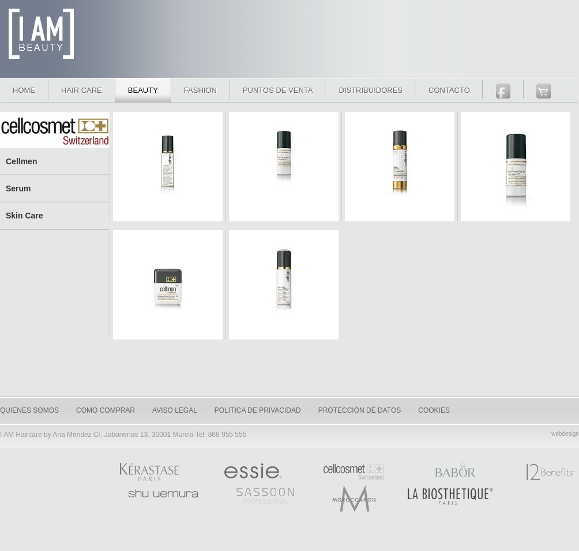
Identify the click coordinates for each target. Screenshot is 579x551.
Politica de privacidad (258, 410)
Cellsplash (168, 170)
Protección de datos (359, 410)
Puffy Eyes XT (516, 170)
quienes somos (29, 410)
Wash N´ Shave (284, 288)
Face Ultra (400, 170)
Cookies (434, 410)
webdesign (565, 434)
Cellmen (21, 161)
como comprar (105, 410)
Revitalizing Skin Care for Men (168, 288)
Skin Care (24, 215)
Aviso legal (174, 410)
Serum (18, 188)
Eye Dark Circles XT (284, 170)
